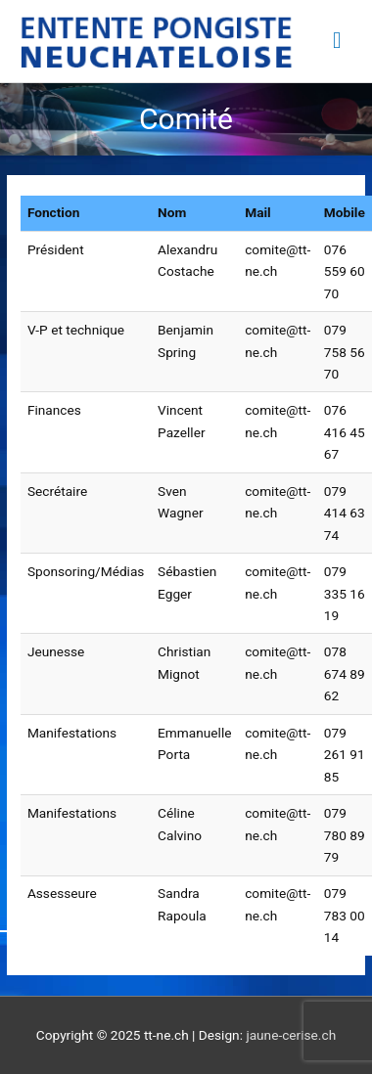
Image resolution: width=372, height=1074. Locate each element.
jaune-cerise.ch (291, 1035)
